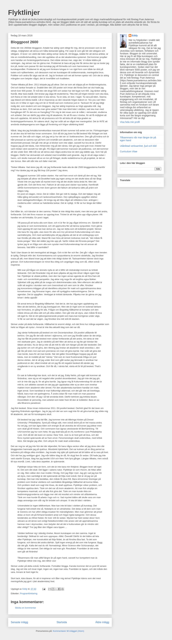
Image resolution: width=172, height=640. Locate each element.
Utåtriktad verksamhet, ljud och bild (138, 146)
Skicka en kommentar (25, 608)
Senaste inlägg (19, 622)
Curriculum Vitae (128, 151)
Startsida (62, 622)
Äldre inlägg (102, 622)
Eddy (135, 35)
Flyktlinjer (24, 12)
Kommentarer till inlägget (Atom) (68, 631)
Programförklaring (28, 593)
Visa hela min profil (130, 122)
